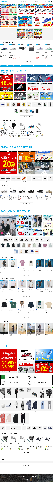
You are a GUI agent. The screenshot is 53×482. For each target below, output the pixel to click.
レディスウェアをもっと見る (27, 296)
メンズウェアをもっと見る (26, 275)
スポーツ (6, 65)
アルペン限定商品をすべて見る (26, 61)
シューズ (19, 65)
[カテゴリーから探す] (37, 1)
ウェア (33, 65)
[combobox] (26, 1)
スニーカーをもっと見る (26, 203)
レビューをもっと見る (26, 139)
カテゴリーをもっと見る (26, 116)
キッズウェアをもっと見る (26, 317)
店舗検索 (27, 479)
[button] (52, 51)
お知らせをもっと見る (26, 465)
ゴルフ (46, 65)
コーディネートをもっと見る (27, 338)
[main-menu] (52, 1)
